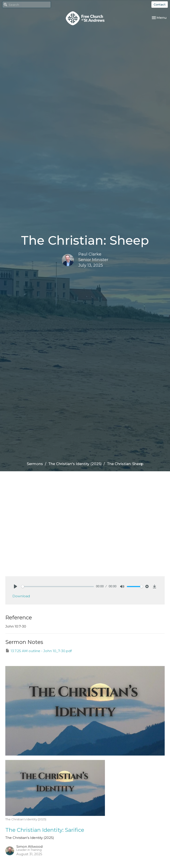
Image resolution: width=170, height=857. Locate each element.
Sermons (35, 464)
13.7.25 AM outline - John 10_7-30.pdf (38, 650)
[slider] (57, 586)
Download (21, 596)
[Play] (15, 586)
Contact (160, 4)
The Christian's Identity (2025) (75, 464)
